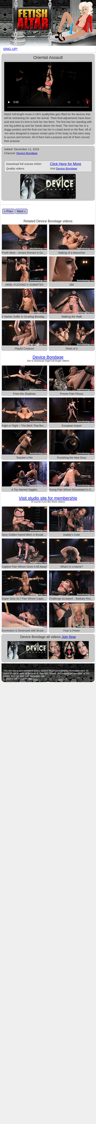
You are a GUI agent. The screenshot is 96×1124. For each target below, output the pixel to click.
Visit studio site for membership (48, 498)
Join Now (69, 637)
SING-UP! (10, 49)
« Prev (8, 211)
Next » (21, 211)
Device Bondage (26, 153)
